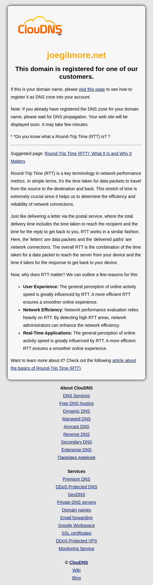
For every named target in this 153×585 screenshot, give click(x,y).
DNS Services (76, 395)
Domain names (76, 509)
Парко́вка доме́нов (77, 457)
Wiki (76, 570)
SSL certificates (76, 533)
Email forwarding (76, 517)
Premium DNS (76, 479)
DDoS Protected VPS (76, 540)
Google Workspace (76, 525)
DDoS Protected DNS (76, 486)
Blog (76, 577)
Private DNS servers (76, 502)
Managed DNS (76, 418)
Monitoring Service (77, 548)
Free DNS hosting (76, 403)
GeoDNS (76, 494)
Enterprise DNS (76, 449)
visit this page (92, 89)
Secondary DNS (76, 442)
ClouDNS (78, 562)
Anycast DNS (76, 426)
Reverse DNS (76, 434)
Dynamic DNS (76, 411)
